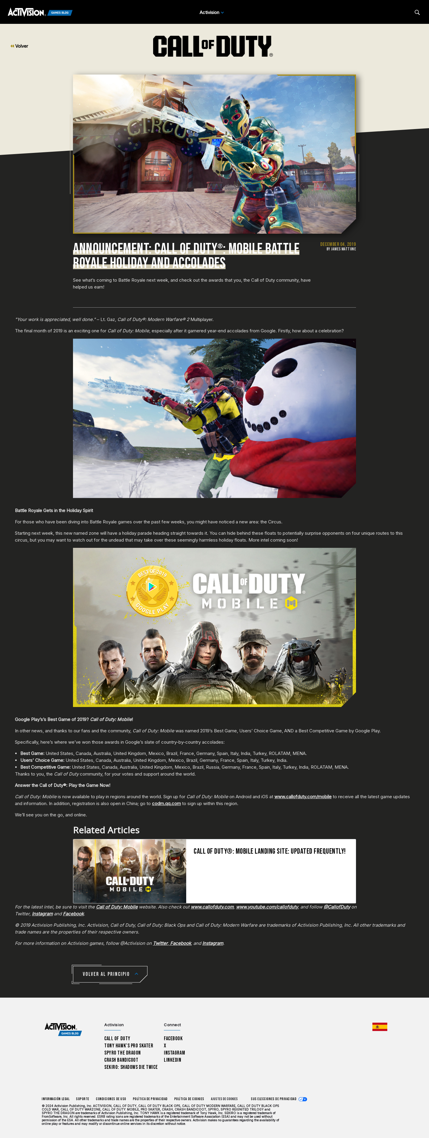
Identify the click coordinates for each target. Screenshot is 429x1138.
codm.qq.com (166, 803)
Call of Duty (117, 1038)
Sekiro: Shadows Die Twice (131, 1067)
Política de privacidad (150, 1099)
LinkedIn (172, 1060)
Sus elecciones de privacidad (273, 1099)
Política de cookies (189, 1099)
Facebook (173, 1038)
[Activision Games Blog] (40, 12)
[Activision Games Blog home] (63, 1029)
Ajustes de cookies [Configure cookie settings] (224, 1099)
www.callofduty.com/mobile (303, 796)
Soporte (82, 1099)
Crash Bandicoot (121, 1060)
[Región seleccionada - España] (379, 1027)
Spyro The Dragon (122, 1053)
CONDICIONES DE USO (111, 1099)
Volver (19, 46)
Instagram (174, 1053)
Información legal (55, 1099)
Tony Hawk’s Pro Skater (128, 1046)
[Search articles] (417, 12)
